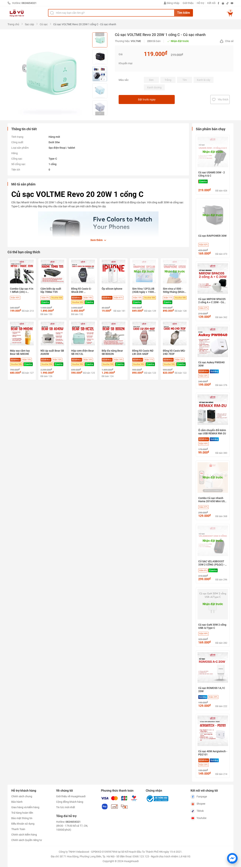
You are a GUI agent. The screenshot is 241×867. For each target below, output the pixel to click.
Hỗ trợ (200, 3)
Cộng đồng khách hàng (69, 801)
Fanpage (199, 796)
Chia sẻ (226, 41)
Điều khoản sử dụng (22, 823)
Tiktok (197, 811)
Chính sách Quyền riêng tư (26, 840)
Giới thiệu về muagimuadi (70, 796)
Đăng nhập (171, 3)
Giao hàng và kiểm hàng (25, 807)
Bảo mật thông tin (21, 818)
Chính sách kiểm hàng (24, 834)
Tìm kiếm (183, 13)
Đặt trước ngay (158, 99)
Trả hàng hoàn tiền (22, 812)
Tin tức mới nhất (65, 807)
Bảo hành (17, 801)
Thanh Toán (18, 829)
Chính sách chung (21, 796)
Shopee (198, 804)
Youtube (198, 818)
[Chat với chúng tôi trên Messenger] (232, 858)
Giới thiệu (188, 3)
